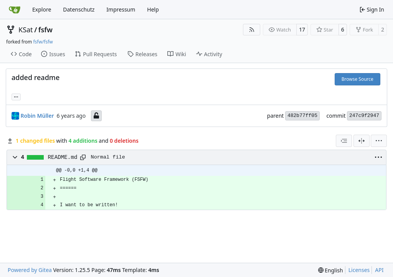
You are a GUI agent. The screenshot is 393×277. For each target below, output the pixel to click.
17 (302, 29)
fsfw (45, 29)
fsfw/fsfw (43, 41)
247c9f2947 (364, 115)
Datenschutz (78, 9)
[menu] (379, 141)
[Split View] (361, 141)
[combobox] (344, 141)
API (379, 270)
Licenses (359, 270)
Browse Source (357, 79)
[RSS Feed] (252, 29)
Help (153, 9)
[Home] (14, 10)
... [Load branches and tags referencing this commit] (16, 96)
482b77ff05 (302, 115)
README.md (63, 157)
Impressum (120, 9)
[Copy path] (83, 157)
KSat (25, 29)
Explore (41, 9)
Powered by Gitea (30, 270)
